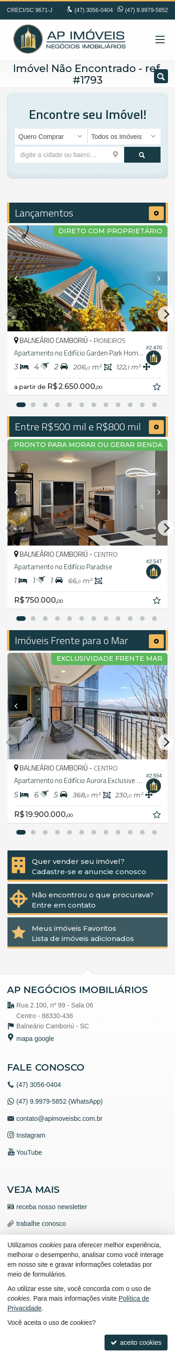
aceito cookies (136, 1342)
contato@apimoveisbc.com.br (59, 1118)
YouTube (29, 1152)
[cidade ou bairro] (69, 155)
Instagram (30, 1135)
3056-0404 (94, 10)
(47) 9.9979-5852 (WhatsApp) (59, 1101)
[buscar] (142, 155)
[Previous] (19, 278)
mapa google (35, 1038)
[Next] (156, 278)
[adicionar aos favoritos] (158, 388)
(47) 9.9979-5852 (146, 10)
